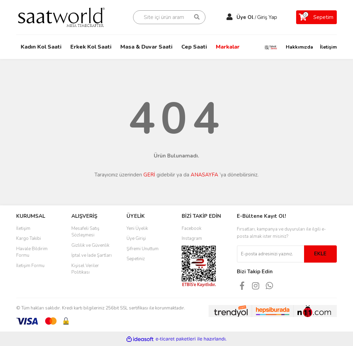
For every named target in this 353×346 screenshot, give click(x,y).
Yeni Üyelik (137, 228)
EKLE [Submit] (320, 253)
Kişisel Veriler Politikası (85, 269)
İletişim (328, 47)
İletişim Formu (30, 266)
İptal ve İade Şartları (91, 255)
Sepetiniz (136, 259)
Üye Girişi (136, 238)
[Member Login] (229, 17)
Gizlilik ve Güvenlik (90, 245)
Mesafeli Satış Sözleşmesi (85, 231)
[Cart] (316, 17)
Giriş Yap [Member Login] (267, 17)
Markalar (228, 47)
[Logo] (66, 16)
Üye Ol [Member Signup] (245, 17)
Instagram (192, 238)
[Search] (169, 17)
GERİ (149, 174)
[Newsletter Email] (270, 254)
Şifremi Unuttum (143, 249)
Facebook (191, 228)
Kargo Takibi (28, 238)
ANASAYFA (204, 174)
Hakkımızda (299, 47)
